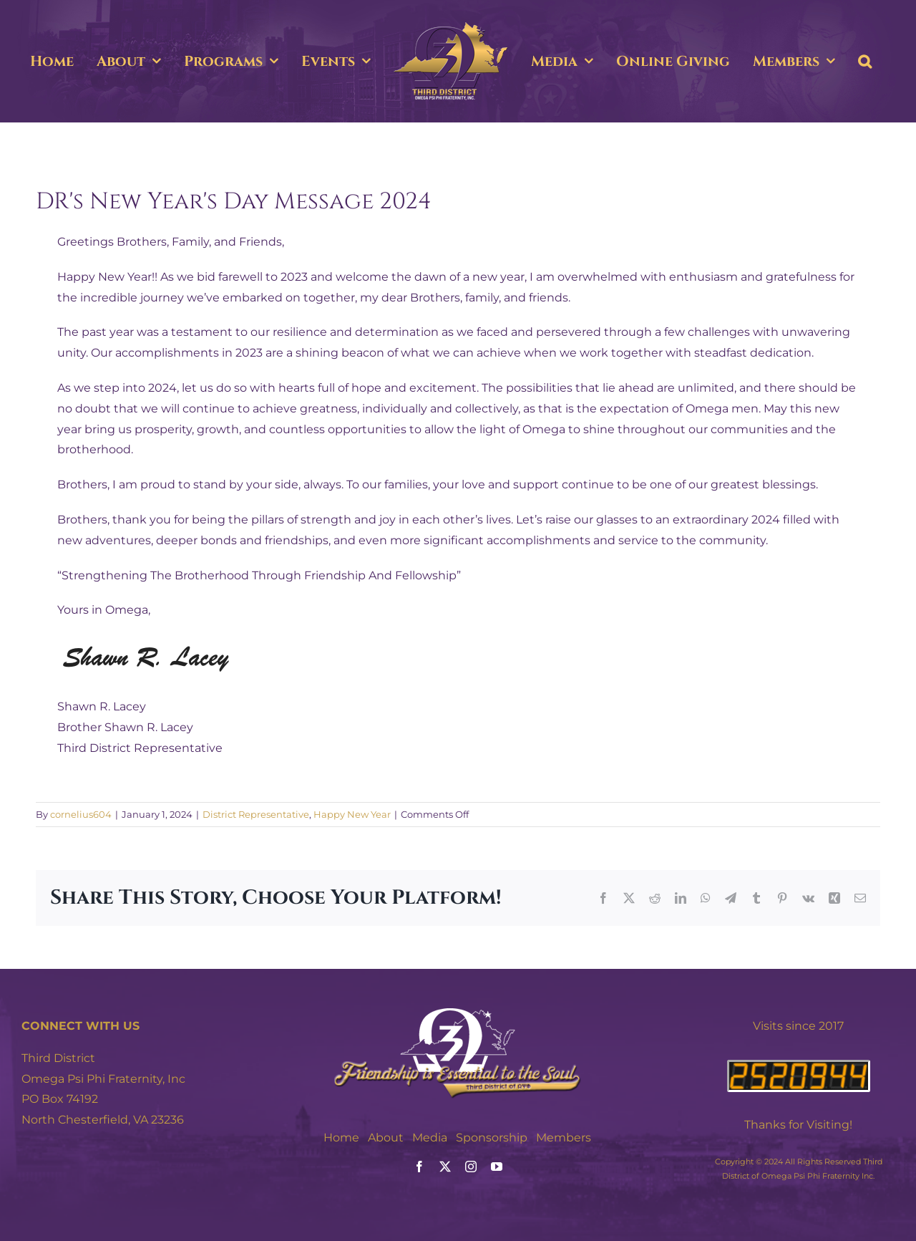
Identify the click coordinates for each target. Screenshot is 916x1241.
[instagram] (471, 1166)
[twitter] (445, 1166)
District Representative (256, 814)
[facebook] (419, 1166)
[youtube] (496, 1166)
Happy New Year (352, 814)
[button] (865, 62)
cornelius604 (81, 814)
